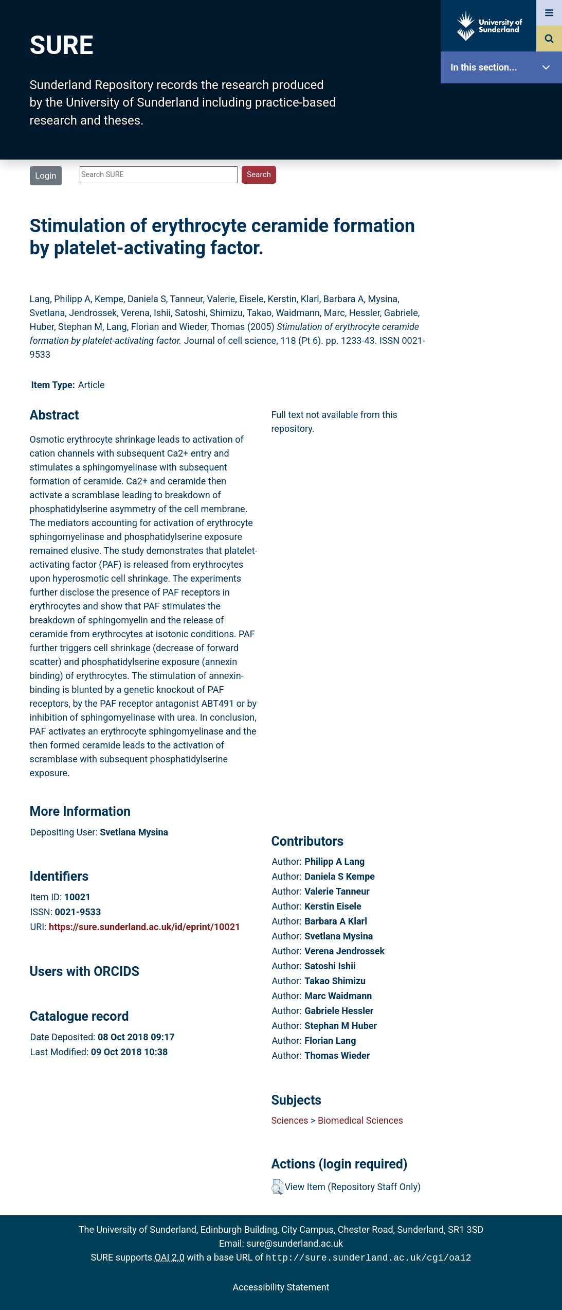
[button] (277, 1187)
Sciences (289, 1120)
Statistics (504, 295)
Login (45, 175)
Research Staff (504, 328)
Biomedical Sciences (360, 1120)
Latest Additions (504, 262)
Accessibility (504, 393)
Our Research (504, 132)
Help (504, 361)
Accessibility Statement (280, 1286)
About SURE (504, 165)
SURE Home (504, 100)
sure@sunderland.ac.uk (294, 1243)
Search (504, 230)
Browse (504, 197)
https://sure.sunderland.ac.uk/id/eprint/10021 (144, 926)
